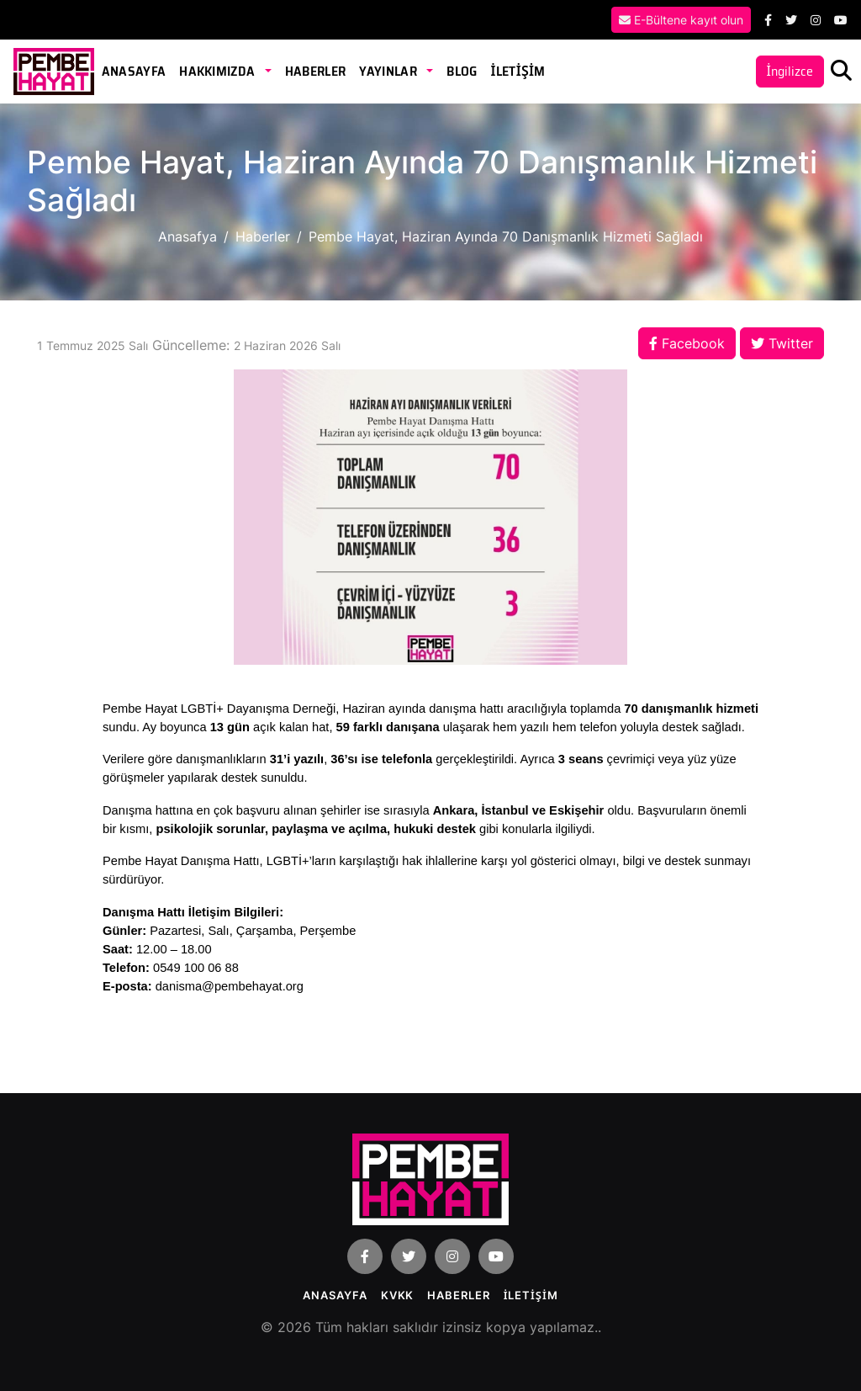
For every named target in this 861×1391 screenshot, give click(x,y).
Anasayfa (134, 71)
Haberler (315, 71)
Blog (461, 71)
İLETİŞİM (517, 71)
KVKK (398, 1295)
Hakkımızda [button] (218, 71)
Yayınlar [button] (389, 71)
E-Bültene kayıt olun (681, 20)
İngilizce (790, 71)
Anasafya (187, 236)
